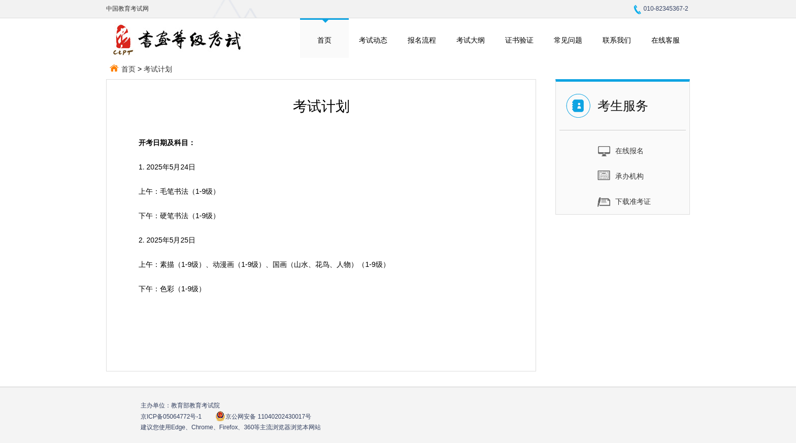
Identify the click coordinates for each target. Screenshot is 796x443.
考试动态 (373, 40)
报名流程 (422, 40)
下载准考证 (624, 201)
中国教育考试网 (127, 8)
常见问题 (568, 40)
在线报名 (621, 150)
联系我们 (617, 40)
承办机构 (621, 175)
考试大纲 (470, 40)
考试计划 (158, 69)
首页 (324, 40)
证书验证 (519, 40)
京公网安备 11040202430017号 (263, 416)
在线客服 (665, 40)
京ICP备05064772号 (171, 416)
